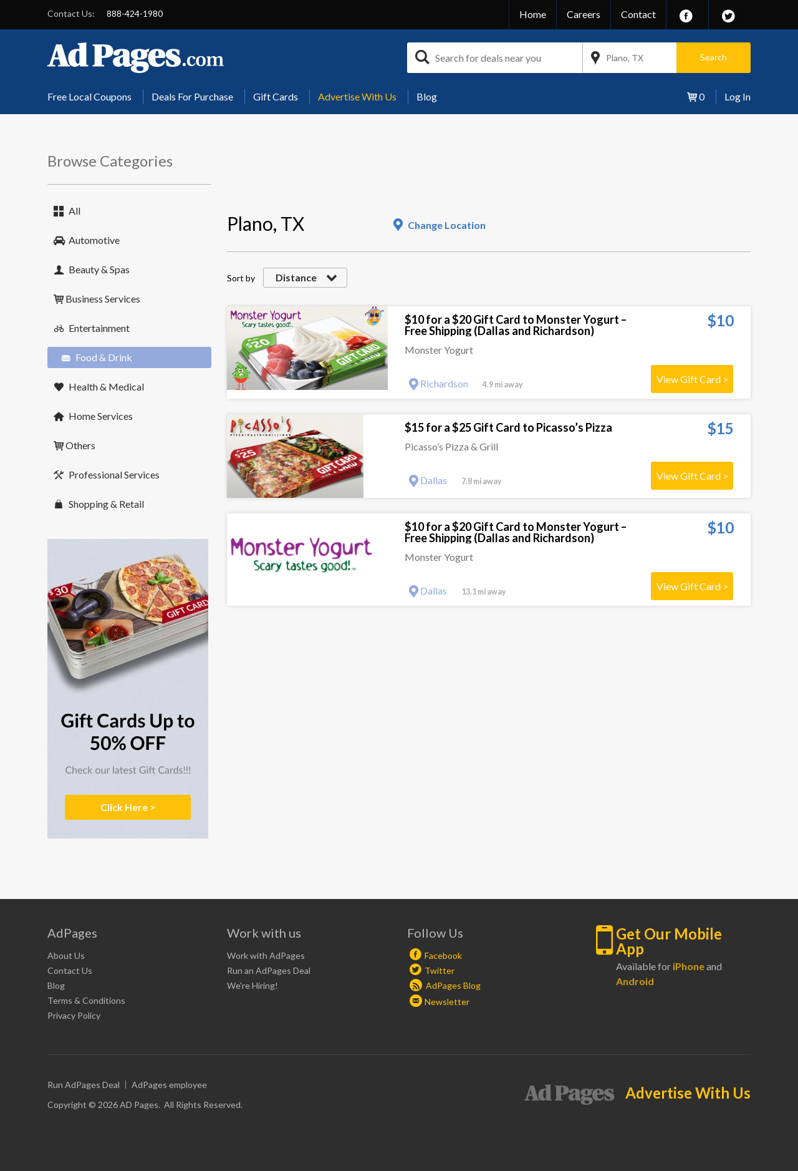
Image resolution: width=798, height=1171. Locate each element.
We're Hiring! (252, 985)
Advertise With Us (357, 96)
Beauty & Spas (99, 269)
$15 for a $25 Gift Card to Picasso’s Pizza (508, 427)
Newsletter (447, 1001)
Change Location (447, 225)
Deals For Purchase (192, 96)
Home (532, 14)
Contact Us (69, 970)
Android (635, 981)
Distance (296, 277)
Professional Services (114, 474)
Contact (638, 14)
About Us (66, 955)
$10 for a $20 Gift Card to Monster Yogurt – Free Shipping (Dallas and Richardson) (516, 325)
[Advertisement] (454, 178)
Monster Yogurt (439, 350)
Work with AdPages (266, 955)
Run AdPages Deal (83, 1084)
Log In (737, 96)
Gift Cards (275, 96)
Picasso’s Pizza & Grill (451, 446)
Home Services (101, 416)
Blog (426, 96)
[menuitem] (94, 96)
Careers (583, 14)
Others (80, 445)
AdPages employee (169, 1084)
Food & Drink (103, 357)
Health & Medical (106, 386)
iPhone (688, 966)
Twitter (439, 970)
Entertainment (99, 328)
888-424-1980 (135, 13)
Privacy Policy (73, 1015)
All (74, 210)
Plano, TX (624, 57)
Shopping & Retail (106, 504)
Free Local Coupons (89, 96)
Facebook (443, 955)
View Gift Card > (692, 379)
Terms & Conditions (86, 1000)
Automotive (94, 240)
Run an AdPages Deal (268, 970)
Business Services (102, 298)
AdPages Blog (445, 985)
